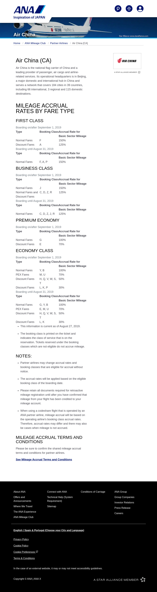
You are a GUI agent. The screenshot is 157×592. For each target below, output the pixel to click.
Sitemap (51, 506)
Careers (119, 513)
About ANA (19, 491)
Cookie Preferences (25, 552)
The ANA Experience (24, 511)
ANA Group (121, 491)
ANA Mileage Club (35, 43)
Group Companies (124, 497)
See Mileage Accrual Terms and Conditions (44, 459)
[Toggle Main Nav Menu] (129, 8)
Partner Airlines (59, 43)
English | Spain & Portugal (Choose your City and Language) (48, 530)
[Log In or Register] (140, 8)
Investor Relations (124, 502)
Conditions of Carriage (93, 491)
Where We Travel (22, 506)
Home (17, 43)
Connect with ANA (57, 491)
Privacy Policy (21, 539)
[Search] (118, 8)
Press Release (122, 508)
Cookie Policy (20, 545)
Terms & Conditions (24, 558)
